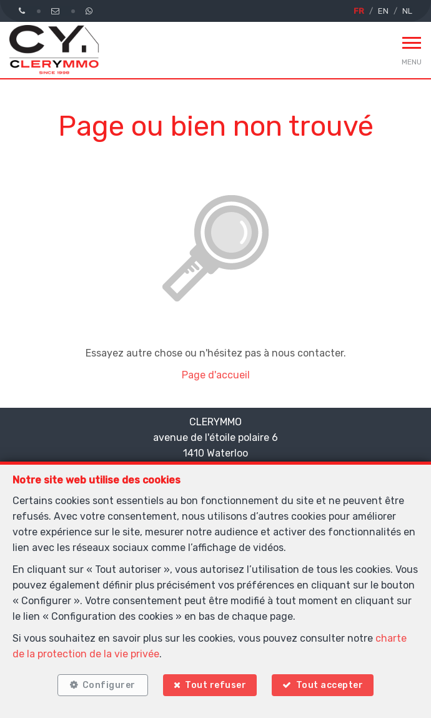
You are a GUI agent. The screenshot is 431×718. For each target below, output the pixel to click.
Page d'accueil (216, 375)
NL (407, 11)
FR (359, 11)
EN (383, 11)
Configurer (109, 685)
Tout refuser (215, 685)
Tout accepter (330, 685)
